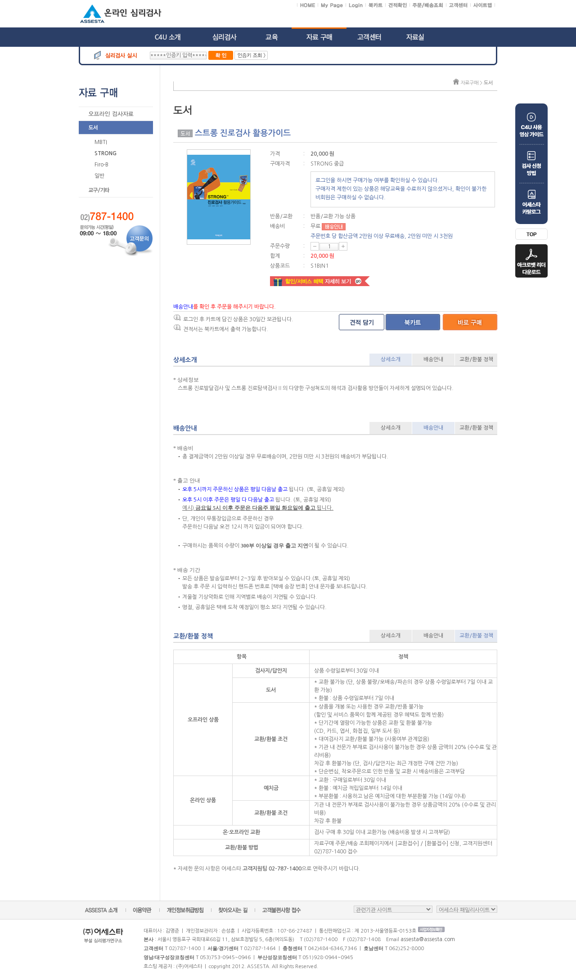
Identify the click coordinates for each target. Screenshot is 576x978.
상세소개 (390, 359)
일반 (99, 176)
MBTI (100, 142)
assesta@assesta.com (427, 939)
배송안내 (433, 359)
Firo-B (101, 164)
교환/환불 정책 (476, 359)
